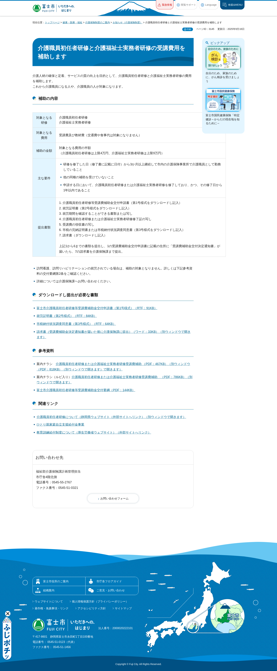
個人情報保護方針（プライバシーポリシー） (100, 601)
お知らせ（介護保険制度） (127, 22)
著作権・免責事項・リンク (52, 608)
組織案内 (48, 590)
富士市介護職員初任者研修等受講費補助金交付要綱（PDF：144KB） (86, 390)
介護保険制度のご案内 (97, 22)
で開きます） (112, 369)
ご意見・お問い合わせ (110, 590)
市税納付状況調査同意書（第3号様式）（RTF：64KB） (76, 324)
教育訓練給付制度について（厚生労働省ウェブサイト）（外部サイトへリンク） (94, 432)
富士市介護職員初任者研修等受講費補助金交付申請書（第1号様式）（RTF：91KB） (97, 308)
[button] (164, 4)
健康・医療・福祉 (72, 22)
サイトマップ (123, 608)
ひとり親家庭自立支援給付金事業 (60, 424)
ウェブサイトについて (49, 601)
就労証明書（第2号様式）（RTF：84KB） (67, 316)
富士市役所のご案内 (56, 581)
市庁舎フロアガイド (109, 581)
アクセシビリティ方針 (92, 608)
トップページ (52, 22)
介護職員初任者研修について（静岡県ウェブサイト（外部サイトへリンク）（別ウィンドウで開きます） (111, 417)
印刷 (189, 29)
